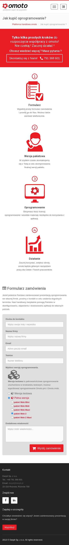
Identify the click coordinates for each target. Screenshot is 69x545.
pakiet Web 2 (18, 413)
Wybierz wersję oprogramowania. (22, 367)
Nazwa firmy (12, 331)
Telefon (9, 355)
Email (8, 343)
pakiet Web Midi (20, 406)
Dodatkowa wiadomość (17, 423)
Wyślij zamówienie (46, 448)
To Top (64, 540)
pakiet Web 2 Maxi (21, 417)
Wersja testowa (21, 393)
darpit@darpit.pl (16, 483)
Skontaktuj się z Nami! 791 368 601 (34, 58)
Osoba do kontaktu (15, 319)
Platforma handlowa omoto (24, 24)
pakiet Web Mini (20, 402)
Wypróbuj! (9, 527)
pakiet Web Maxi (20, 410)
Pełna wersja (20, 398)
